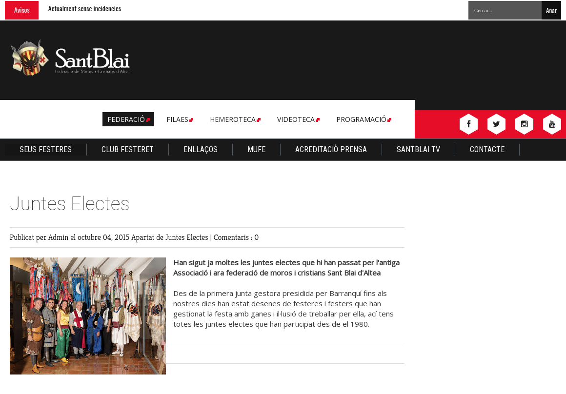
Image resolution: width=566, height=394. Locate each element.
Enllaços (200, 149)
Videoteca (297, 119)
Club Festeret (127, 149)
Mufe (256, 149)
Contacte (487, 149)
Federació (127, 119)
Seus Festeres (46, 149)
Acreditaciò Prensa (331, 149)
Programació (363, 119)
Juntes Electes (187, 237)
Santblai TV (418, 149)
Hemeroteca (234, 119)
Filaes (179, 119)
